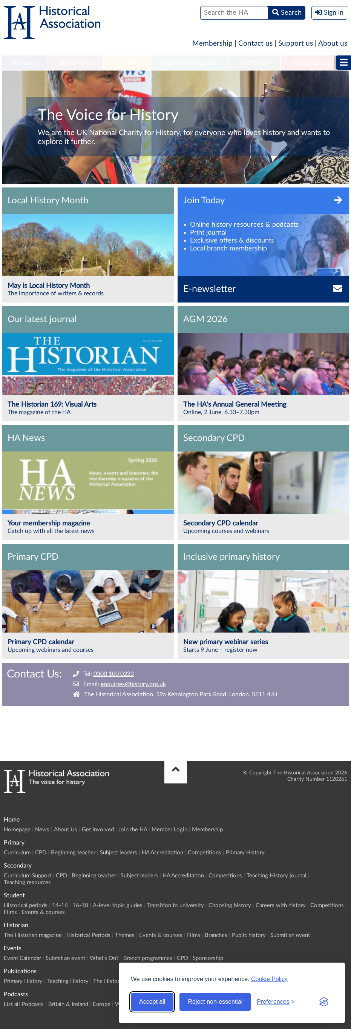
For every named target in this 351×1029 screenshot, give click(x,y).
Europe (101, 1004)
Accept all (152, 1001)
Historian (255, 62)
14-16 (60, 905)
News (42, 829)
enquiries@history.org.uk (133, 684)
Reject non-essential (215, 1001)
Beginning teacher (73, 852)
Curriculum (17, 852)
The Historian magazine (33, 935)
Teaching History (68, 981)
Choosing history (229, 905)
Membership (212, 43)
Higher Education (190, 62)
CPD (40, 852)
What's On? (104, 958)
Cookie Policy (269, 979)
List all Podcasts (24, 1004)
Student (127, 62)
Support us (295, 43)
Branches (216, 935)
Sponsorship (208, 958)
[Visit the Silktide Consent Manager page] (324, 1002)
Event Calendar (22, 958)
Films (10, 912)
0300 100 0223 (113, 674)
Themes (125, 935)
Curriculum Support (27, 875)
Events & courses (43, 912)
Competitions (204, 852)
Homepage (17, 829)
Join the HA (132, 829)
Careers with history (281, 905)
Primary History (245, 852)
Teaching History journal (277, 875)
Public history (249, 935)
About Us (65, 829)
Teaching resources (27, 882)
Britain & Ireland (68, 1004)
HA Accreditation (162, 852)
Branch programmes (147, 958)
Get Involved (98, 829)
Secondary (75, 62)
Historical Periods (88, 935)
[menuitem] (25, 63)
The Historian (110, 981)
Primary (24, 62)
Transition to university (175, 905)
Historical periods (26, 905)
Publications (311, 62)
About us (332, 43)
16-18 (80, 905)
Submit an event (290, 935)
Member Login (169, 829)
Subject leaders (118, 852)
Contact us (255, 43)
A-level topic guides (118, 905)
